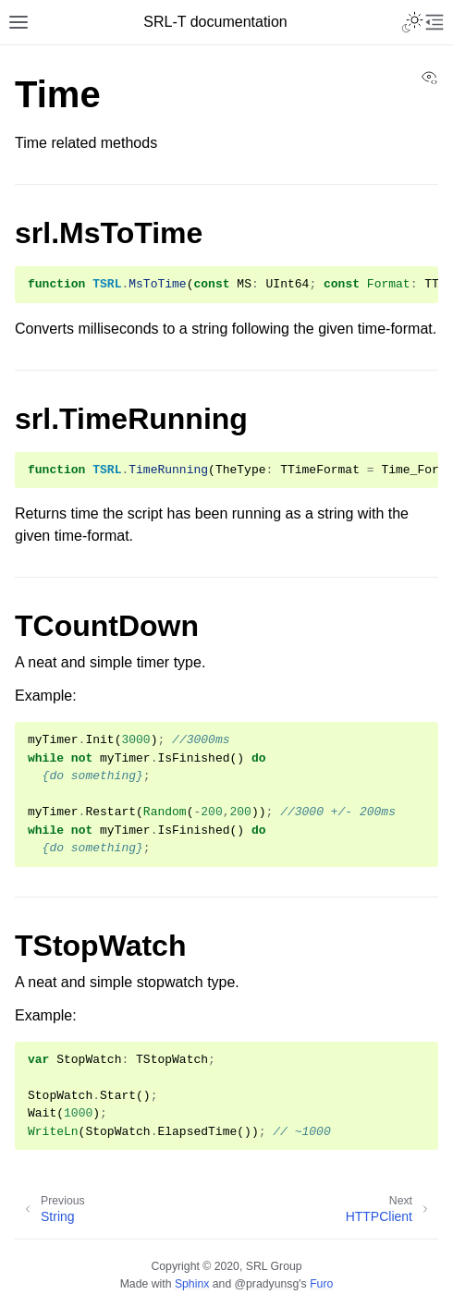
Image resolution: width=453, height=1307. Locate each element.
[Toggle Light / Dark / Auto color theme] (412, 22)
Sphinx (192, 1283)
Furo (321, 1283)
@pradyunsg (267, 1283)
